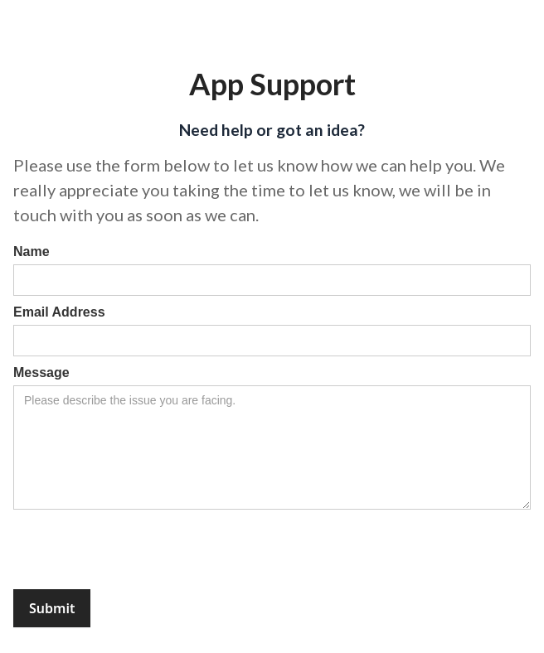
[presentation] (139, 550)
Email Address (59, 312)
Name (31, 251)
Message (41, 372)
